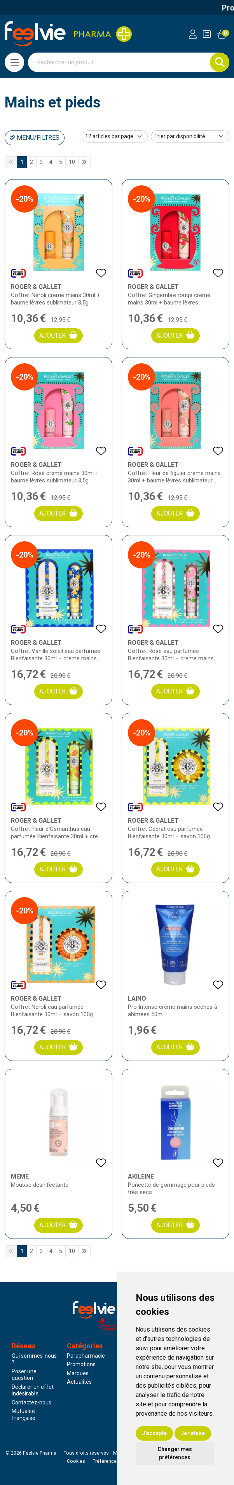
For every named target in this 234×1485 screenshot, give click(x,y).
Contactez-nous (31, 1402)
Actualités (79, 1382)
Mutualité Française (23, 1414)
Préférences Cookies (116, 1461)
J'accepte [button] (154, 1433)
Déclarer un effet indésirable (33, 1390)
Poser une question (24, 1374)
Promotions (81, 1364)
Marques (78, 1373)
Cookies (76, 1461)
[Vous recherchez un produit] (119, 62)
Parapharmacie (86, 1356)
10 (72, 162)
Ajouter (58, 335)
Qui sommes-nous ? (34, 1359)
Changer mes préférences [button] (174, 1453)
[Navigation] (14, 62)
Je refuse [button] (193, 1433)
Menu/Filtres (34, 137)
